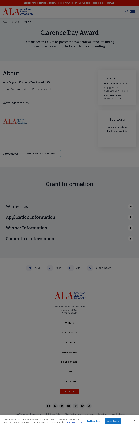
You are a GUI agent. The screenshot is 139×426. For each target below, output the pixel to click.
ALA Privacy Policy (74, 423)
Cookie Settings (93, 422)
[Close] (135, 422)
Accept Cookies (113, 422)
